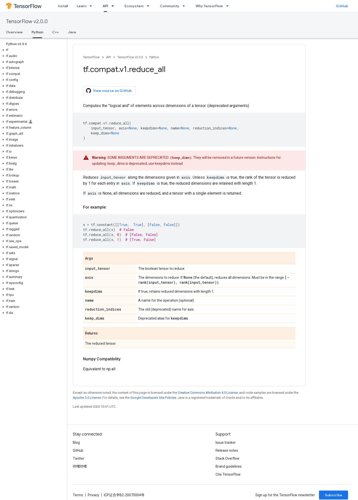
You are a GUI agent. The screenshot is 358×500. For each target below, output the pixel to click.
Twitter (78, 458)
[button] (32, 50)
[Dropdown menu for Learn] (92, 6)
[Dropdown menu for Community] (185, 6)
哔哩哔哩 (80, 466)
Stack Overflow (227, 458)
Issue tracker (226, 442)
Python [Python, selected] (37, 32)
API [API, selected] (105, 6)
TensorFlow (91, 57)
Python (154, 57)
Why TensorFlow (209, 6)
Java (72, 32)
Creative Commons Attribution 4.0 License (208, 392)
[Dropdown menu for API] (114, 6)
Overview (14, 32)
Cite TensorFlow (228, 474)
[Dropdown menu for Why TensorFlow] (229, 6)
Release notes (227, 450)
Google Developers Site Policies (153, 397)
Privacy (93, 495)
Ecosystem (134, 6)
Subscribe (333, 495)
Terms (78, 495)
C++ (55, 32)
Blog (76, 442)
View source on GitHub (109, 90)
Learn (81, 6)
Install (63, 6)
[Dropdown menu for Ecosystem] (149, 6)
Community (169, 6)
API (108, 57)
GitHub (342, 6)
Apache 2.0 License (87, 397)
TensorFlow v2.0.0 (27, 21)
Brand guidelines (229, 466)
